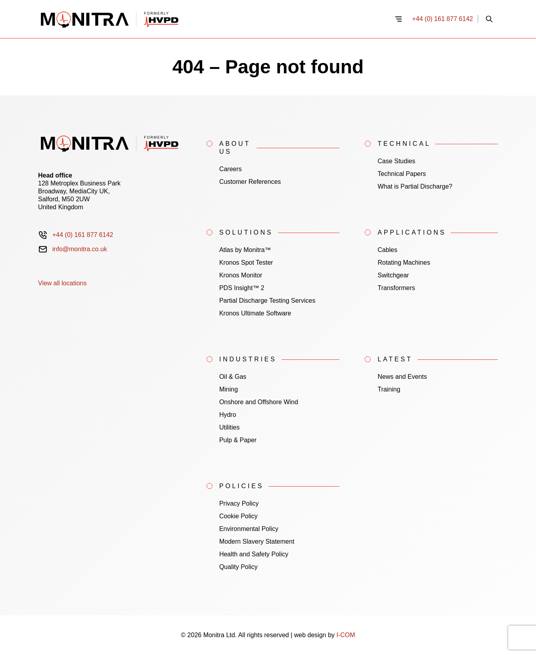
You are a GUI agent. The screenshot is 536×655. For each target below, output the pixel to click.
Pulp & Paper (238, 440)
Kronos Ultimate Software (255, 313)
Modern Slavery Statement (256, 541)
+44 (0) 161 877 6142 (442, 18)
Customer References (250, 181)
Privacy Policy (239, 503)
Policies (241, 486)
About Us (235, 147)
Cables (387, 249)
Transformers (396, 288)
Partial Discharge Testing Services (267, 300)
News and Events (402, 376)
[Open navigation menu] (398, 19)
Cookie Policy (238, 516)
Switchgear (393, 275)
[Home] (211, 19)
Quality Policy (238, 566)
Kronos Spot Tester (246, 262)
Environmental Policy (248, 528)
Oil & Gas (232, 376)
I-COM (346, 635)
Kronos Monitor (240, 275)
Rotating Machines (403, 262)
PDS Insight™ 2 (241, 288)
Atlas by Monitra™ (245, 249)
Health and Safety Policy (253, 554)
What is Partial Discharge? (414, 186)
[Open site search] (489, 19)
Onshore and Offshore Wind (258, 402)
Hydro (227, 414)
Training (388, 389)
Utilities (229, 427)
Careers (230, 169)
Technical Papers (401, 173)
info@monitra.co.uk (79, 249)
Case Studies (396, 161)
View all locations (62, 283)
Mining (228, 389)
